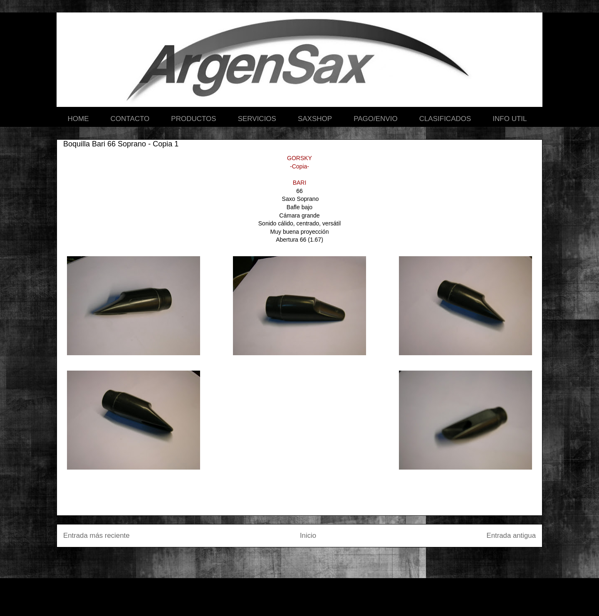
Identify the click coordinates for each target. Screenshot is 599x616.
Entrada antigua (511, 535)
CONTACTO (130, 119)
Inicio (308, 535)
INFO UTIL (510, 119)
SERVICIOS (257, 119)
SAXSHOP (315, 119)
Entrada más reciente (96, 535)
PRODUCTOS (193, 119)
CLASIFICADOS (445, 119)
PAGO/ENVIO (376, 119)
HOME (78, 119)
